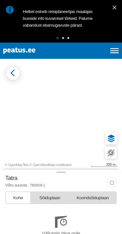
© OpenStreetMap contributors (50, 165)
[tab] (18, 197)
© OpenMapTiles (17, 165)
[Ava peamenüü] (114, 50)
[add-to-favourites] (112, 183)
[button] (57, 38)
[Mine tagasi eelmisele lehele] (13, 73)
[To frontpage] (34, 50)
